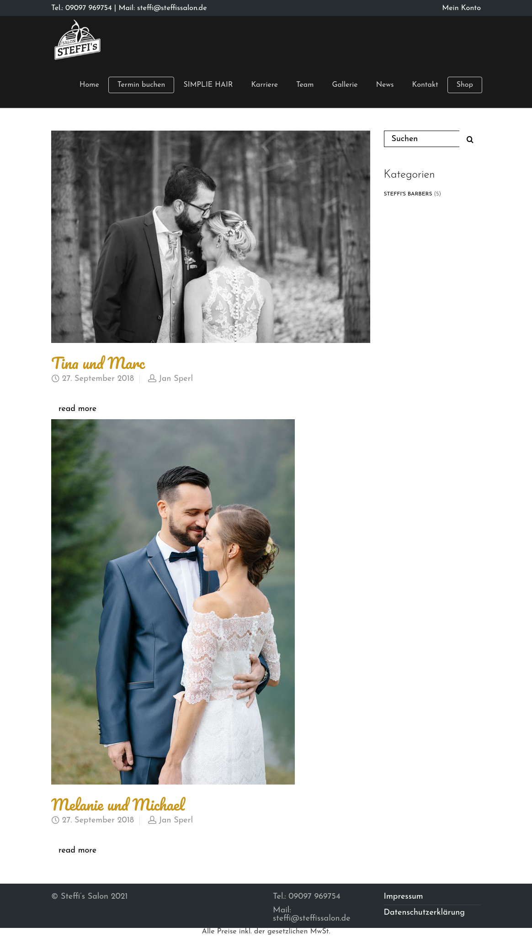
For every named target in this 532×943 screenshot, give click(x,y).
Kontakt (425, 85)
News (385, 85)
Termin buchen (141, 85)
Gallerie (344, 85)
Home (89, 85)
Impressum (403, 896)
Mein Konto (461, 8)
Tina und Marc (98, 362)
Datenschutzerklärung (424, 912)
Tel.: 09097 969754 (81, 8)
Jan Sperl (176, 378)
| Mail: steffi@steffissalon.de (159, 8)
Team (305, 85)
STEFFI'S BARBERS (408, 194)
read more (77, 409)
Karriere (264, 85)
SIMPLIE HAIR (208, 85)
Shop (465, 85)
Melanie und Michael (118, 804)
